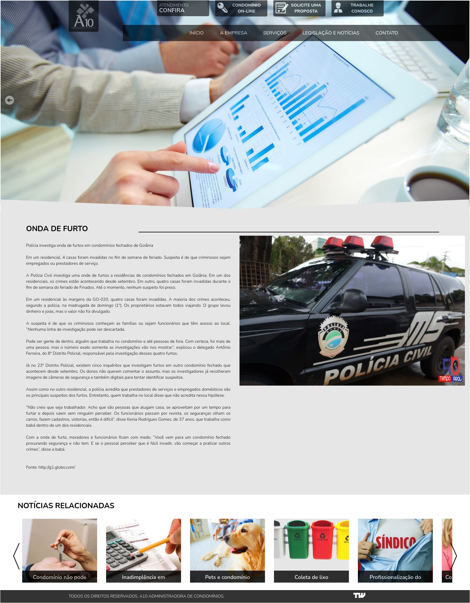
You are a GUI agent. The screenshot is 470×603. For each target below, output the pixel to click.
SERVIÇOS (275, 33)
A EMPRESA (233, 33)
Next (460, 100)
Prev (9, 100)
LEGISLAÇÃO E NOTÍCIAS (330, 33)
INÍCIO (196, 33)
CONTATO (387, 33)
